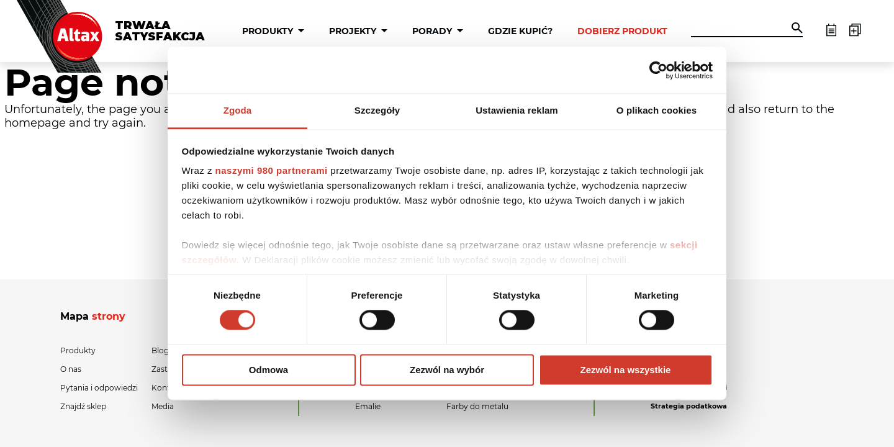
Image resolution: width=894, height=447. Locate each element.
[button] (797, 29)
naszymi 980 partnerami (271, 170)
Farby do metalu (477, 406)
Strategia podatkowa (689, 406)
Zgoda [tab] (238, 110)
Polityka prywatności (689, 387)
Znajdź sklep (83, 406)
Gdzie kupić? (520, 31)
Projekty (352, 31)
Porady (432, 31)
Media (162, 406)
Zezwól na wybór (447, 369)
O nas (70, 369)
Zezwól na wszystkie (625, 369)
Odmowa (268, 369)
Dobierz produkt (622, 31)
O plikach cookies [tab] (656, 110)
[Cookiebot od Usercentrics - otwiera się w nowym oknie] (658, 70)
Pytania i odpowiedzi (99, 387)
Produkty (267, 31)
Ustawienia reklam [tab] (517, 110)
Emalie (368, 406)
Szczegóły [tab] (377, 110)
